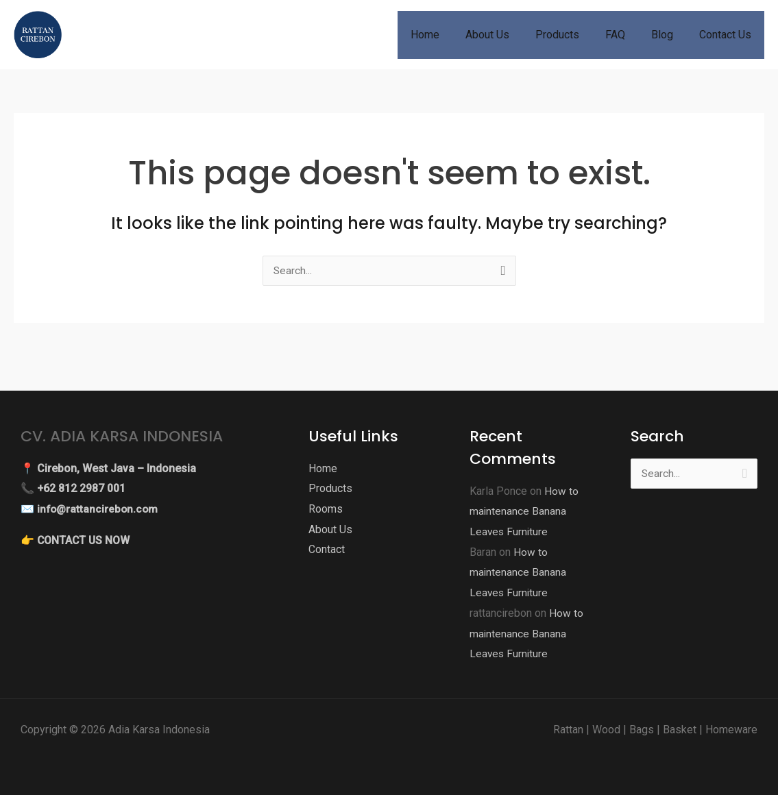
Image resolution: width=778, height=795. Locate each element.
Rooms (325, 508)
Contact (326, 549)
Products (330, 488)
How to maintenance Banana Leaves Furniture (524, 511)
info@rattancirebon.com (99, 508)
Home (322, 468)
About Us (330, 529)
